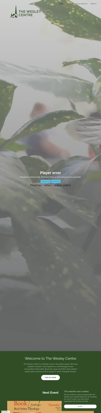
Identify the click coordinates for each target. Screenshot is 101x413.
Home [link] (61, 4)
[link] (25, 3)
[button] (69, 4)
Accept (80, 406)
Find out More (50, 377)
